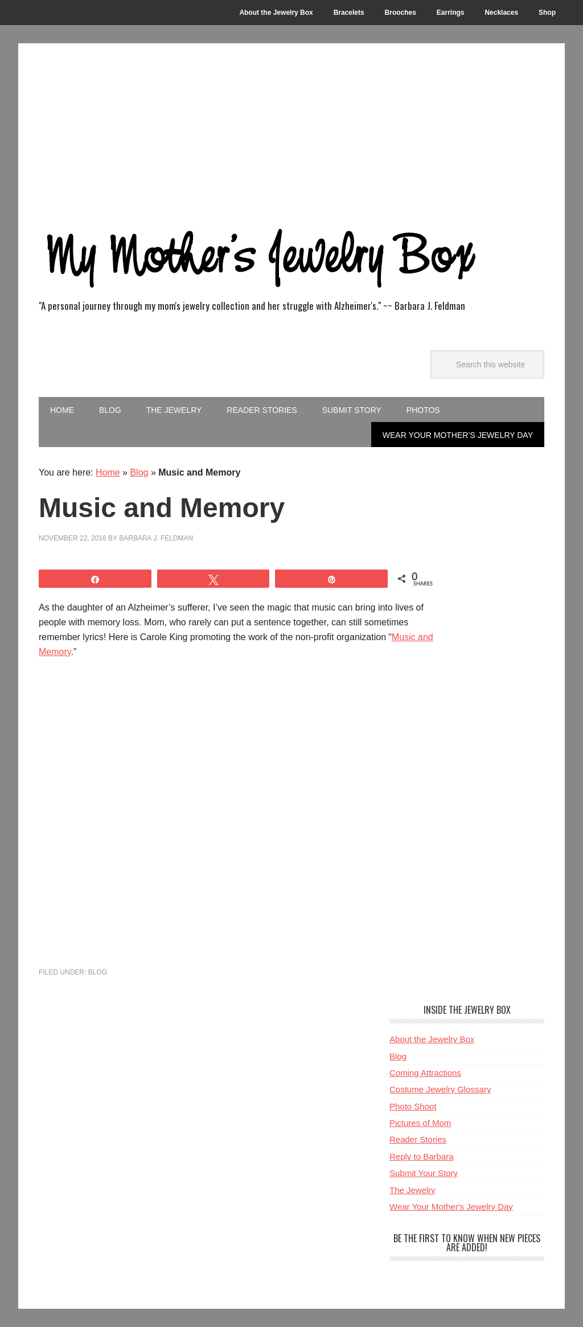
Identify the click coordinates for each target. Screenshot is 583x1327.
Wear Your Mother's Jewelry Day (451, 1206)
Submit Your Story (423, 1173)
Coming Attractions (425, 1073)
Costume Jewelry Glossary (440, 1089)
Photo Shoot (413, 1106)
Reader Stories (417, 1139)
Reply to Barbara (421, 1156)
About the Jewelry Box (431, 1039)
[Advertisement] (291, 128)
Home (108, 472)
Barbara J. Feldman (156, 538)
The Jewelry (412, 1190)
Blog (139, 472)
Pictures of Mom (420, 1123)
